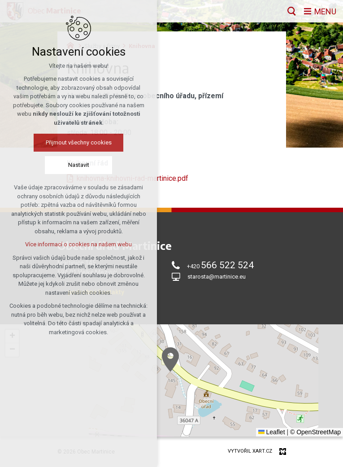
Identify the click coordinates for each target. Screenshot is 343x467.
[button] (170, 359)
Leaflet (271, 432)
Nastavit (77, 164)
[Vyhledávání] (291, 11)
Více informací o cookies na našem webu (77, 244)
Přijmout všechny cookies (77, 142)
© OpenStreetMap (315, 432)
